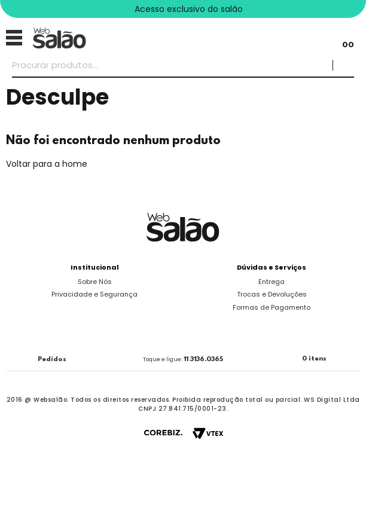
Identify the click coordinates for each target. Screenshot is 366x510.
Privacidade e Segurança (94, 294)
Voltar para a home (46, 164)
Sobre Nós (95, 281)
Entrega (271, 281)
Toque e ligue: (183, 360)
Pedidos (52, 360)
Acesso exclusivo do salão (189, 9)
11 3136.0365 (203, 360)
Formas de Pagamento (271, 307)
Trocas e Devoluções (272, 294)
